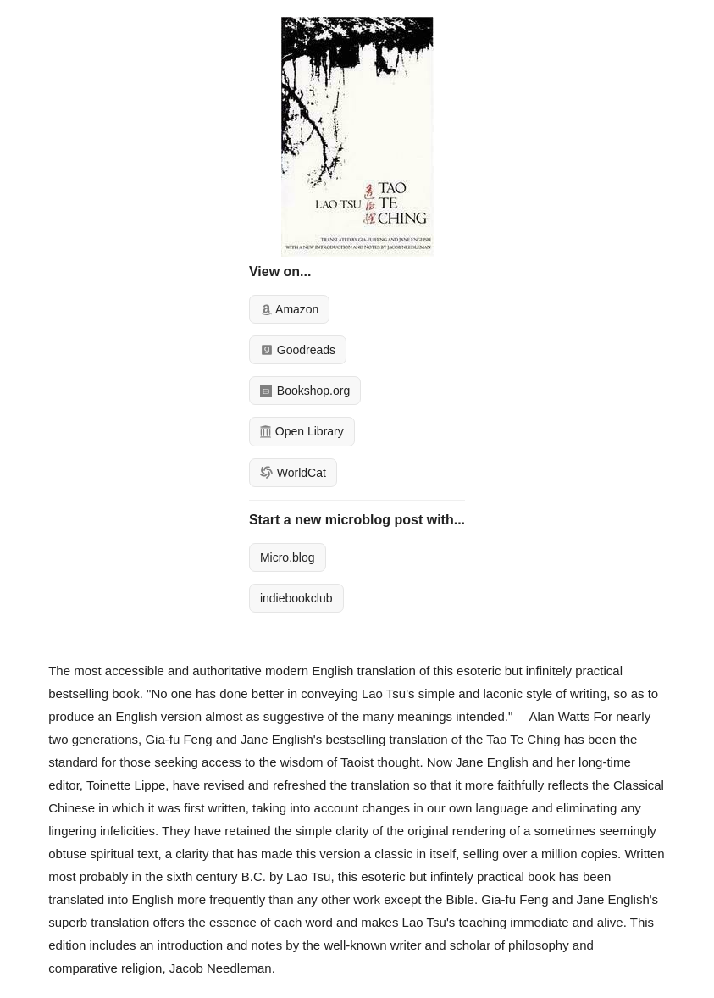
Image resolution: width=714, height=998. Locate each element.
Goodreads (297, 350)
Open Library (302, 431)
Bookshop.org (305, 390)
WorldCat (293, 473)
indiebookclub (296, 598)
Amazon (289, 309)
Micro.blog (287, 557)
